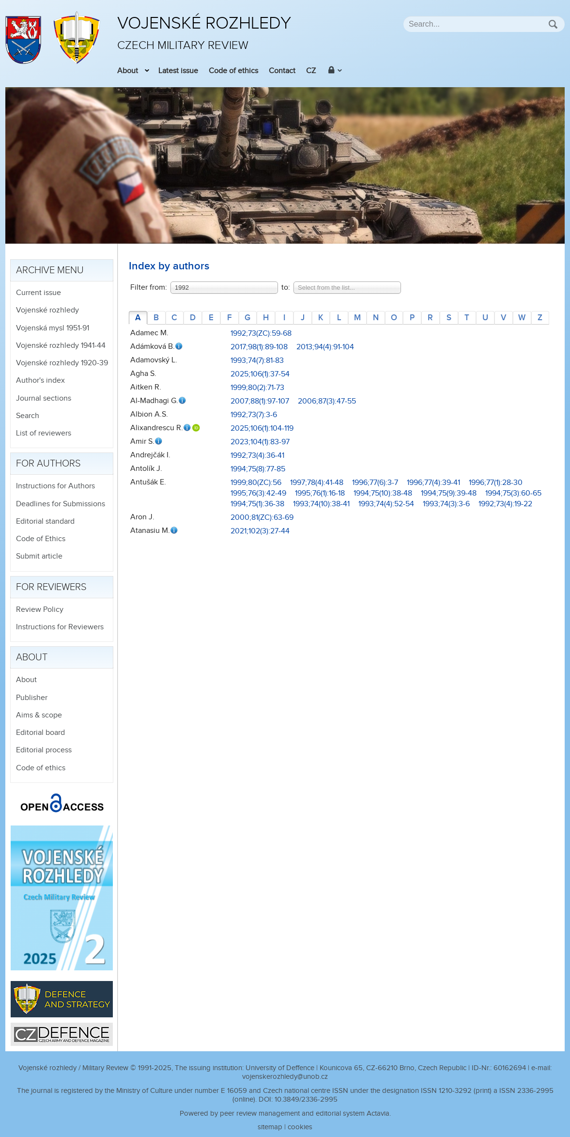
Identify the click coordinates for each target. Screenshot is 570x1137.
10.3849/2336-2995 (306, 1099)
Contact (282, 71)
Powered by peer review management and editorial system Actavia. (285, 1113)
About (127, 71)
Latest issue (178, 71)
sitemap (270, 1127)
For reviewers (51, 587)
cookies (300, 1127)
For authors (48, 463)
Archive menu (50, 270)
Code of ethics (233, 71)
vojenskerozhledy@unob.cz (285, 1077)
